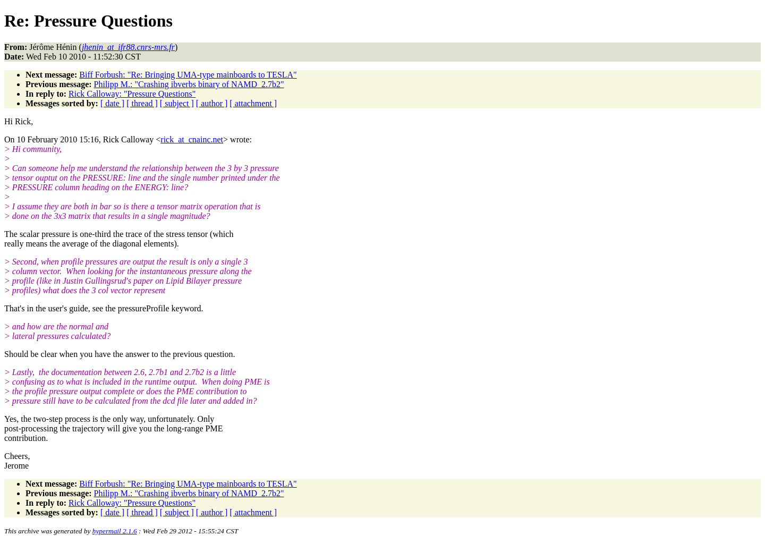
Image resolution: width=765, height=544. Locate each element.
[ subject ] (177, 103)
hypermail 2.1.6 (114, 531)
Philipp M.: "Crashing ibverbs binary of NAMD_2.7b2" (189, 84)
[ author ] (212, 103)
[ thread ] (142, 103)
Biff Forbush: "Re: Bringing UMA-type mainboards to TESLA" (187, 74)
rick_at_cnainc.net (191, 139)
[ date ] (112, 103)
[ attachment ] (253, 103)
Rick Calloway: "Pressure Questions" (132, 93)
